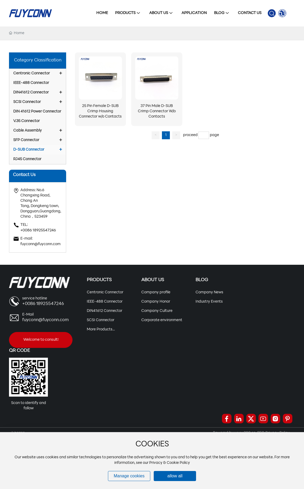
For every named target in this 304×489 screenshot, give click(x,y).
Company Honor (155, 302)
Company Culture (157, 311)
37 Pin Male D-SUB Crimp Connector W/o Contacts (157, 111)
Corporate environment (161, 320)
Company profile (155, 292)
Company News (209, 292)
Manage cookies (129, 476)
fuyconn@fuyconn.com (40, 244)
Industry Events (209, 302)
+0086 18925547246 (38, 230)
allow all (175, 476)
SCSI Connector (100, 320)
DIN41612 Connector (104, 311)
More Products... (101, 329)
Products (99, 280)
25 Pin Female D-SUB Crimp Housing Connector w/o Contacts (100, 111)
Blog (202, 280)
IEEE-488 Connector (104, 302)
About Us (152, 280)
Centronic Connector (105, 292)
